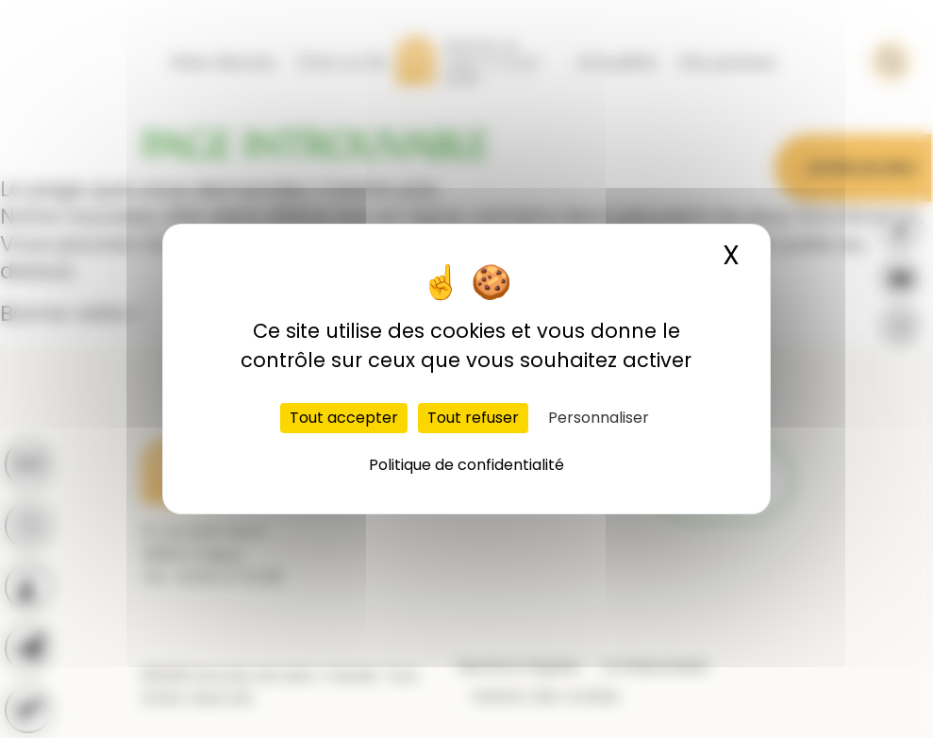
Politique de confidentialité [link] (466, 465)
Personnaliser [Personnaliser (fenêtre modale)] (598, 417)
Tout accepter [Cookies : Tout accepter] (344, 417)
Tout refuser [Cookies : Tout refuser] (473, 417)
